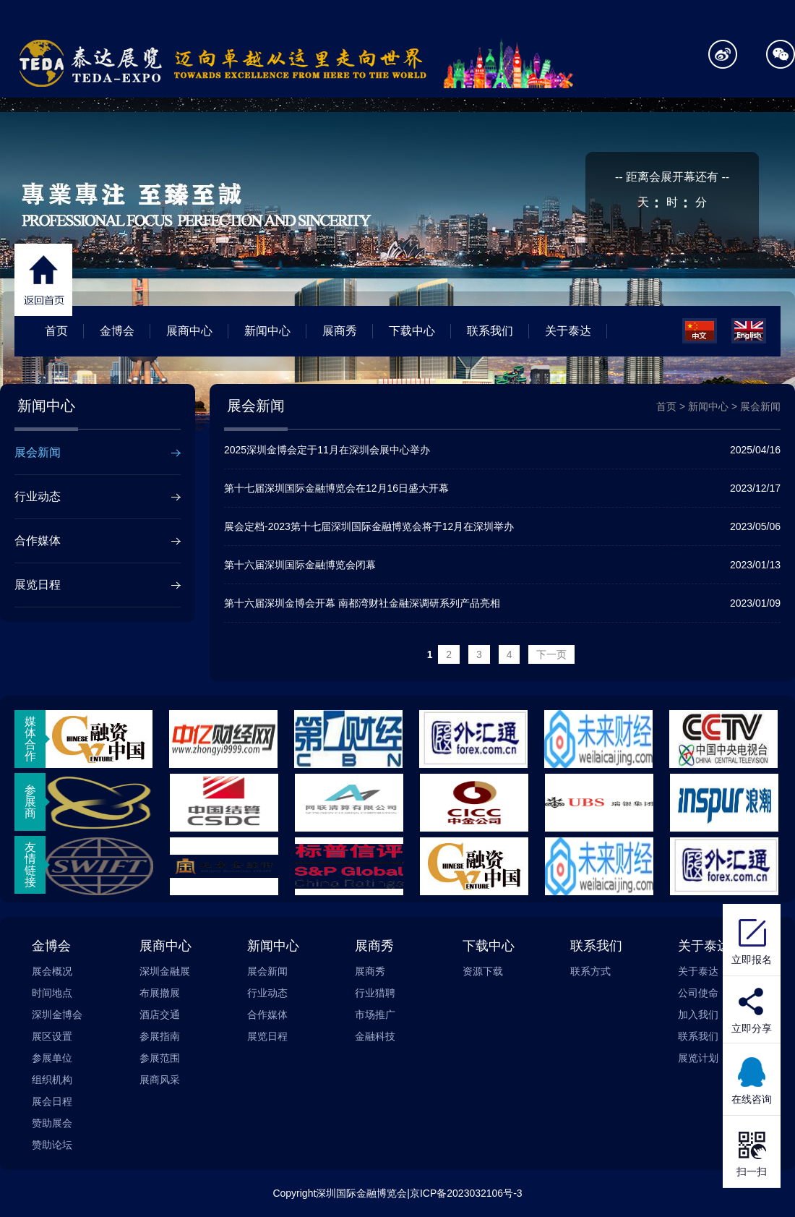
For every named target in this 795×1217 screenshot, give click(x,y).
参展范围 (159, 1058)
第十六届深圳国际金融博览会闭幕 (502, 565)
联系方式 (590, 971)
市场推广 (375, 1014)
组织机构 (52, 1079)
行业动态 (37, 496)
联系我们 (490, 331)
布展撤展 (159, 993)
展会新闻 (37, 452)
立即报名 (752, 940)
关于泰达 (568, 331)
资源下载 (483, 971)
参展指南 (159, 1036)
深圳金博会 (57, 1014)
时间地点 (52, 993)
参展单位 (52, 1058)
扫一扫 (752, 1152)
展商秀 (339, 331)
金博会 (117, 331)
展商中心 (189, 331)
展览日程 (37, 584)
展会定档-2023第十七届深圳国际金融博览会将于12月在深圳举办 (502, 526)
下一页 (551, 654)
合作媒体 (37, 540)
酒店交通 (159, 1014)
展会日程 (52, 1101)
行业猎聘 (375, 993)
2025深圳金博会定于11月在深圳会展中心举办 (502, 450)
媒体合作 (30, 738)
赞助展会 (52, 1123)
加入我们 (698, 1014)
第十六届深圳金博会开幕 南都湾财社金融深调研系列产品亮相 (502, 603)
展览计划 (698, 1058)
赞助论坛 (52, 1144)
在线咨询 (752, 1079)
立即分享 (751, 1028)
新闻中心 (267, 331)
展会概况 (52, 971)
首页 (56, 331)
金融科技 (375, 1036)
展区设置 (52, 1036)
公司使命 (698, 993)
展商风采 (159, 1079)
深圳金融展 (164, 971)
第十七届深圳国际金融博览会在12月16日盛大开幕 (502, 488)
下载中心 (412, 331)
